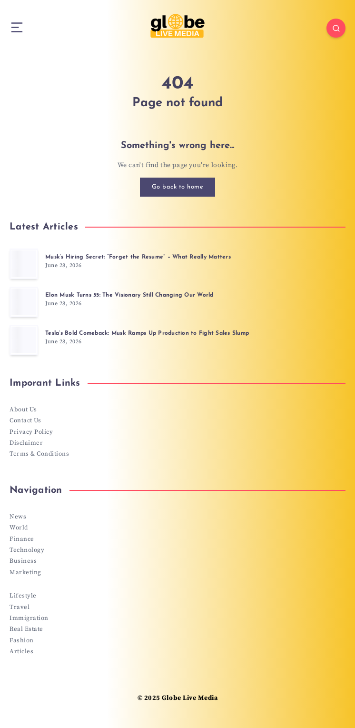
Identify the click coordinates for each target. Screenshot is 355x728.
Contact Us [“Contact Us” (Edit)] (25, 420)
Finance (22, 539)
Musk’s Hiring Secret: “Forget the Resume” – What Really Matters (138, 257)
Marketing (25, 572)
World (19, 527)
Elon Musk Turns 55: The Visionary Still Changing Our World (129, 295)
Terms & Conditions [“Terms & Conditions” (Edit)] (39, 454)
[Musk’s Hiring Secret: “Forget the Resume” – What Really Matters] (24, 264)
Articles (21, 651)
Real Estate (26, 629)
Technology (27, 550)
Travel (20, 607)
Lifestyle (23, 595)
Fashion (22, 640)
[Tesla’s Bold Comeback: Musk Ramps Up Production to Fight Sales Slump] (24, 340)
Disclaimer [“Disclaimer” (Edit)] (26, 443)
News (18, 516)
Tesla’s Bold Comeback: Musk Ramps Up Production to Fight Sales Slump (147, 333)
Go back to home (178, 187)
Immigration (29, 618)
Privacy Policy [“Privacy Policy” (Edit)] (31, 432)
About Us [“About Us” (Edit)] (23, 409)
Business (23, 561)
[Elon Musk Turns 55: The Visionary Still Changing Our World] (24, 302)
